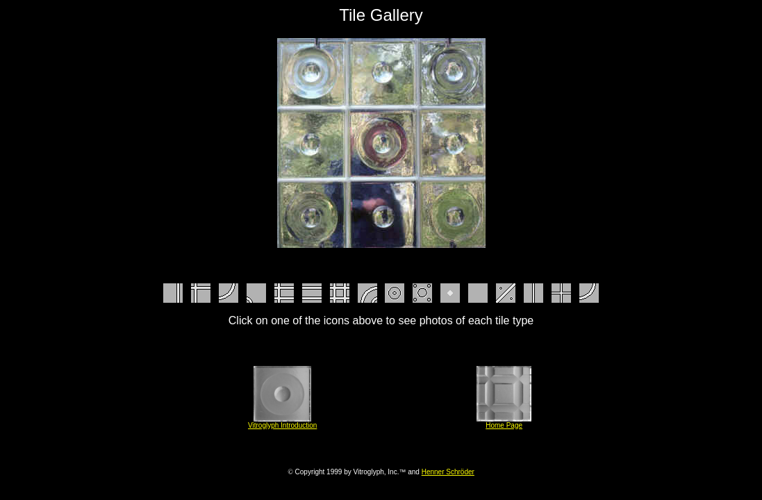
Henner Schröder (448, 472)
